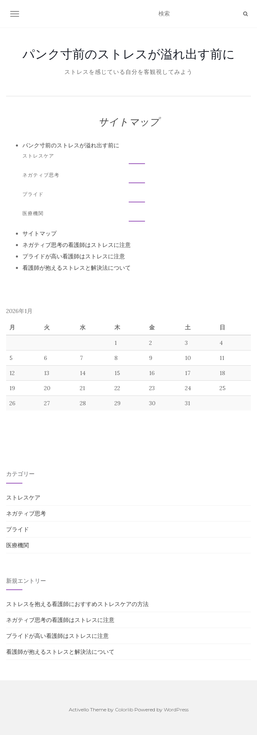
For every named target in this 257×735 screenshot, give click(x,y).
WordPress (176, 709)
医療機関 (33, 213)
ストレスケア (38, 156)
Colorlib (124, 709)
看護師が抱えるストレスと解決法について (76, 267)
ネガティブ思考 (40, 175)
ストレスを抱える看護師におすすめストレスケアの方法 (77, 604)
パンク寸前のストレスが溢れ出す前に (128, 54)
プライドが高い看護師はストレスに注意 (73, 256)
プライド (33, 194)
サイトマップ (39, 233)
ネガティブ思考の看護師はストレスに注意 (76, 245)
